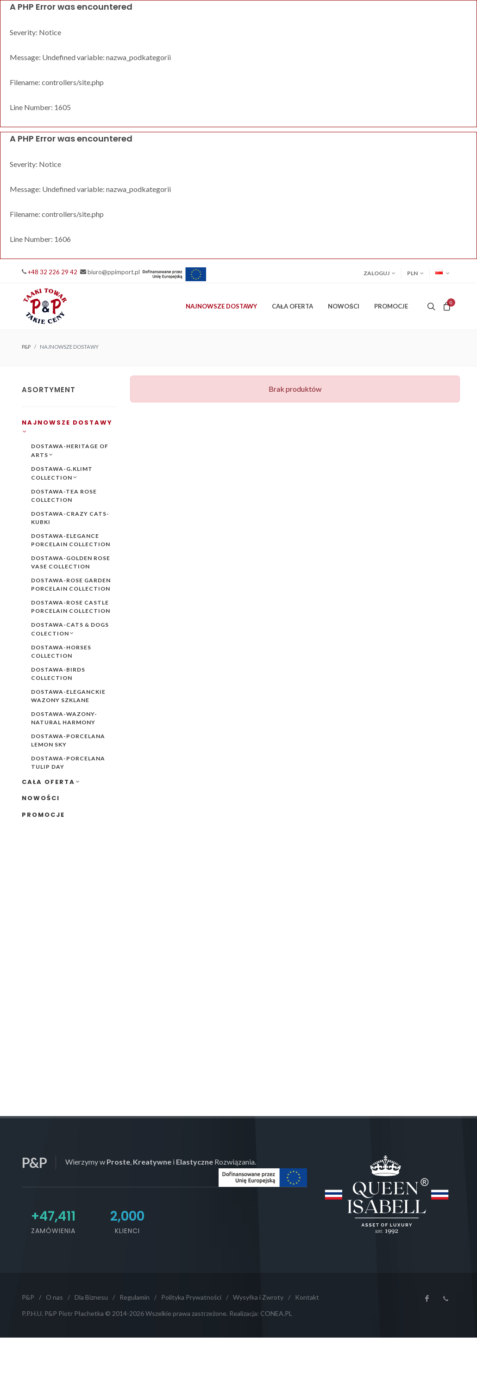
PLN (415, 273)
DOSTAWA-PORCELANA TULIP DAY (68, 762)
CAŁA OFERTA (51, 781)
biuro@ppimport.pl (114, 272)
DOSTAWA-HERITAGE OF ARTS (69, 451)
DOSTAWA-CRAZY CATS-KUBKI (70, 517)
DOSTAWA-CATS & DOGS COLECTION (70, 629)
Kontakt (307, 1297)
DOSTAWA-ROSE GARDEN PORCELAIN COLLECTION (71, 584)
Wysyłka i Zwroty (258, 1297)
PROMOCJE (391, 306)
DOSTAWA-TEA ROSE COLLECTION (64, 495)
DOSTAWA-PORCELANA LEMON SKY (68, 740)
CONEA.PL (276, 1313)
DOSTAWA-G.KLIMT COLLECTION (62, 473)
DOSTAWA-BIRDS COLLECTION (58, 673)
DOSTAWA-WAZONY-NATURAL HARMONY (64, 718)
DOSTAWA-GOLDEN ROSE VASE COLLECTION (70, 562)
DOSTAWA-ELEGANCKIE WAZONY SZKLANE (68, 695)
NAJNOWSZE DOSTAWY (67, 427)
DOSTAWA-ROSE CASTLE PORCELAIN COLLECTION (70, 606)
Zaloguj (379, 273)
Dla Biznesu (91, 1297)
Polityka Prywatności (191, 1297)
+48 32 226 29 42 (52, 272)
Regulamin (134, 1297)
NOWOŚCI (343, 306)
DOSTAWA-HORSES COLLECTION (61, 651)
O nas (54, 1297)
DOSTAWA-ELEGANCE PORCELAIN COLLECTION (70, 540)
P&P (26, 347)
